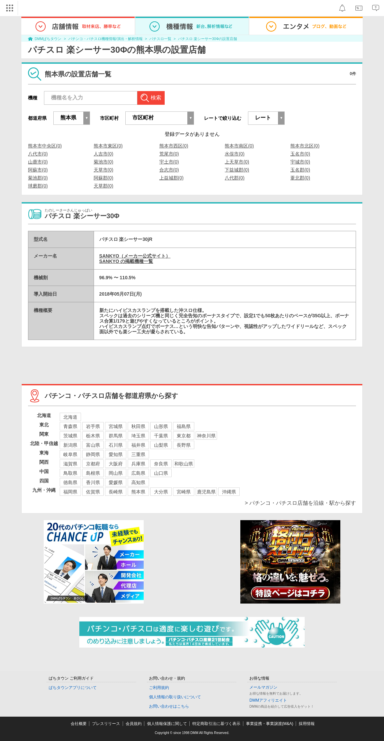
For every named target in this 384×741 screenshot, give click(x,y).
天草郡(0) (103, 185)
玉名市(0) (300, 153)
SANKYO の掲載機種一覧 (126, 261)
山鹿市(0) (38, 161)
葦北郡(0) (300, 177)
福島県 (184, 426)
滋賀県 (70, 463)
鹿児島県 (206, 491)
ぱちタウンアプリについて (73, 687)
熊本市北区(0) (304, 145)
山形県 (161, 426)
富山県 (93, 445)
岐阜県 (70, 454)
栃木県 (93, 435)
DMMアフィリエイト (268, 700)
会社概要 (79, 723)
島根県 (93, 473)
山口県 (161, 473)
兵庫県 (138, 463)
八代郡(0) (234, 177)
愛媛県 (116, 482)
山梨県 (161, 445)
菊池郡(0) (38, 177)
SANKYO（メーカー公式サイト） (135, 256)
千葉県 (161, 435)
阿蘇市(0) (38, 169)
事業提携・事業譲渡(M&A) (269, 723)
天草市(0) (103, 169)
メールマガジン (263, 687)
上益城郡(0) (171, 177)
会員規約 (134, 723)
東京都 (184, 435)
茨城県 (70, 435)
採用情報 (307, 723)
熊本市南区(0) (239, 145)
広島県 (138, 473)
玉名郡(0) (300, 169)
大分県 (161, 491)
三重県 (138, 454)
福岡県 (70, 491)
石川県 (116, 445)
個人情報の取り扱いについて (175, 697)
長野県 (184, 445)
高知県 (138, 482)
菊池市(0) (103, 161)
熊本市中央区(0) (45, 145)
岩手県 (93, 426)
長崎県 (116, 491)
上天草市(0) (237, 161)
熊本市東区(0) (108, 145)
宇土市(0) (169, 161)
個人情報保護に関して (167, 723)
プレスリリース (106, 723)
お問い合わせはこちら (169, 706)
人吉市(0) (103, 153)
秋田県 (138, 426)
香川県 (93, 482)
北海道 (70, 417)
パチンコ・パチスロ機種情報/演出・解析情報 (105, 39)
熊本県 (138, 491)
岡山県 (116, 473)
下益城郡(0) (237, 169)
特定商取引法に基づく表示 (216, 723)
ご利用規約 (159, 687)
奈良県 (161, 463)
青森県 (70, 426)
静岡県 (93, 454)
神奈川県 (206, 435)
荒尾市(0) (169, 153)
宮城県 (116, 426)
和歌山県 (183, 463)
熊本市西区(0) (173, 145)
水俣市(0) (234, 153)
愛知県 (116, 454)
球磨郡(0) (38, 185)
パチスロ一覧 (160, 39)
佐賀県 (93, 491)
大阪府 (116, 463)
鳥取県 (70, 473)
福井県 (138, 445)
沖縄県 (229, 491)
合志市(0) (169, 169)
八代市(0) (38, 153)
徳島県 (70, 482)
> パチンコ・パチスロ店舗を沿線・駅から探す (300, 503)
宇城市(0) (300, 161)
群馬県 (116, 435)
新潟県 (70, 445)
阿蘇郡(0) (103, 177)
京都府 (93, 463)
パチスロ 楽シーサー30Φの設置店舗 (207, 39)
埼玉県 (138, 435)
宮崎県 (184, 491)
